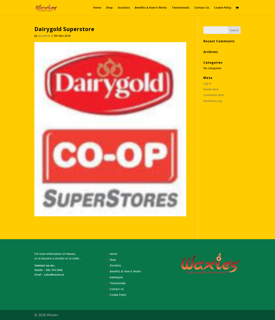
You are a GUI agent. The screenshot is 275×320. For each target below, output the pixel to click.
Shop (109, 7)
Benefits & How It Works (151, 7)
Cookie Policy (222, 7)
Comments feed (213, 95)
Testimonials (180, 7)
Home (97, 7)
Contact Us (201, 7)
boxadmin (44, 36)
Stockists (124, 7)
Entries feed (210, 89)
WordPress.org (212, 101)
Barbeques (116, 277)
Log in (207, 83)
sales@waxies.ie (54, 274)
